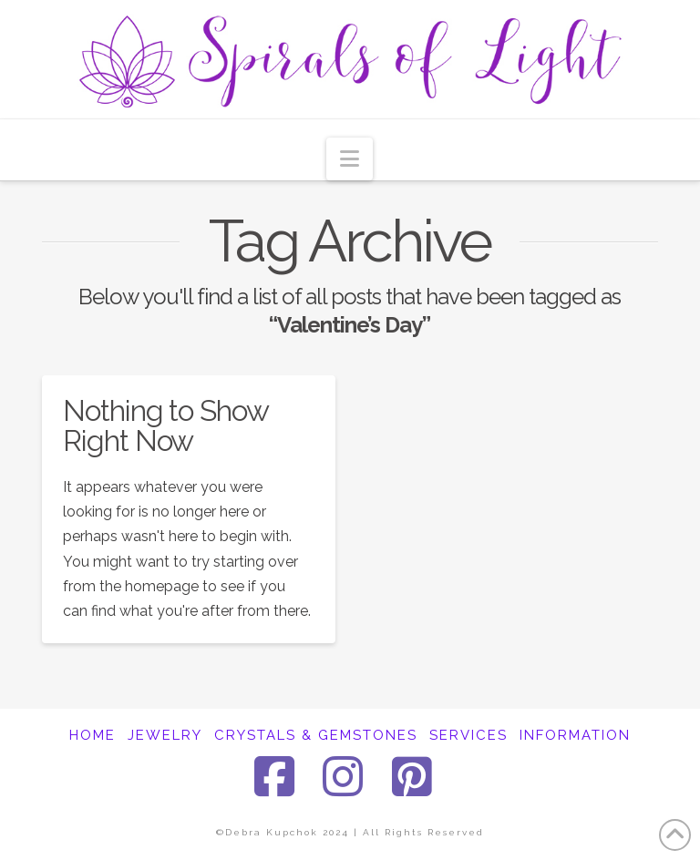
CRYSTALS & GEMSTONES (315, 735)
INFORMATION (575, 735)
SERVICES (468, 735)
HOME (92, 735)
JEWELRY (165, 735)
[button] (349, 159)
